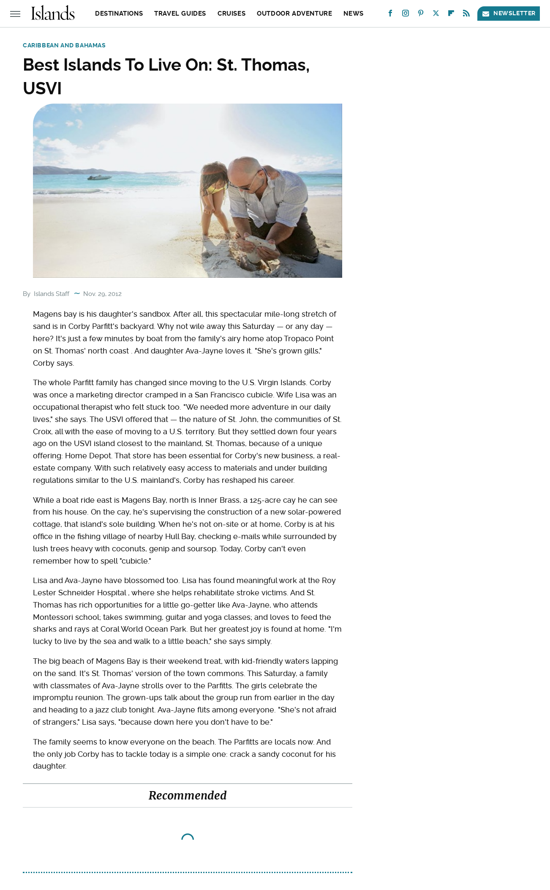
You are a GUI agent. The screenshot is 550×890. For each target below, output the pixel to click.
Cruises (231, 13)
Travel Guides (180, 13)
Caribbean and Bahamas (64, 45)
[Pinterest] (421, 15)
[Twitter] (436, 15)
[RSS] (466, 15)
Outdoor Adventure (294, 13)
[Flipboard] (451, 15)
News (353, 13)
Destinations (119, 13)
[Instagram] (405, 15)
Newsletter (509, 13)
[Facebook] (390, 15)
